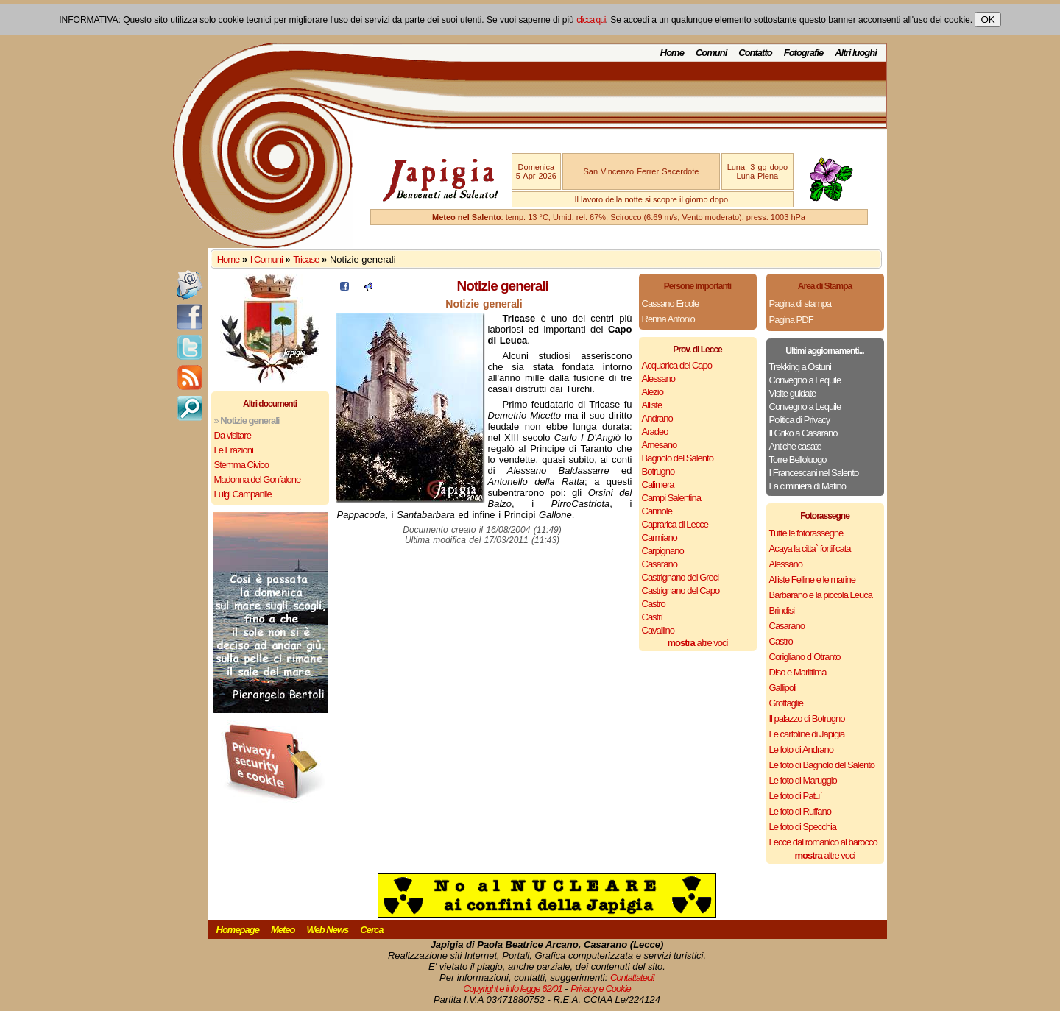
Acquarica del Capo (677, 365)
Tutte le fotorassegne (806, 533)
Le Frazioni (233, 449)
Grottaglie (786, 703)
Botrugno (658, 471)
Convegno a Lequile (805, 380)
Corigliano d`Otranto (805, 656)
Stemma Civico (241, 464)
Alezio (652, 391)
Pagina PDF (791, 319)
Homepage (237, 929)
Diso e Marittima (798, 672)
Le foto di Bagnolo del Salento (822, 764)
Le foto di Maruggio (803, 780)
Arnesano (659, 444)
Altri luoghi (856, 52)
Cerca (371, 929)
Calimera (658, 484)
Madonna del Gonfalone (257, 479)
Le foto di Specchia (803, 826)
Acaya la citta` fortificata (810, 548)
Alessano (658, 378)
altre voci (698, 642)
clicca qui (590, 20)
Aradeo (655, 431)
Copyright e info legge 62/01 (512, 988)
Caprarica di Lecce (675, 524)
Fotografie (804, 52)
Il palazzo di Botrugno (807, 718)
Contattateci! (632, 977)
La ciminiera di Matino (807, 486)
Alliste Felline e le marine (812, 579)
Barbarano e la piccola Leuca (820, 594)
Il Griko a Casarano (803, 433)
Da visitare (232, 435)
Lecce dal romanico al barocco (823, 842)
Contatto (754, 52)
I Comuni (266, 259)
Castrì (652, 616)
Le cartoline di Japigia (807, 733)
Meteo (283, 929)
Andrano (657, 418)
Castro (653, 603)
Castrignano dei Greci (680, 577)
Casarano (659, 564)
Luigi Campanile (243, 494)
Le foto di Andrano (801, 749)
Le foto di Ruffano (800, 811)
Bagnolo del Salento (677, 458)
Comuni (711, 52)
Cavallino (658, 630)
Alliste (652, 405)
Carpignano (663, 550)
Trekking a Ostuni (800, 366)
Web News (328, 929)
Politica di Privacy (799, 419)
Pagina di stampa (800, 303)
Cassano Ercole (670, 303)
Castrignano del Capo (681, 590)
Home (672, 52)
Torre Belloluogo (798, 459)
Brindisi (782, 610)
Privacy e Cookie (600, 988)
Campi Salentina (671, 497)
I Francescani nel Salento (814, 472)
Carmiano (659, 537)
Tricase (306, 259)
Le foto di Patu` (795, 795)
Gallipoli (782, 687)
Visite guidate (792, 393)
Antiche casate (795, 446)
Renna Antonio (668, 318)
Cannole (657, 511)
